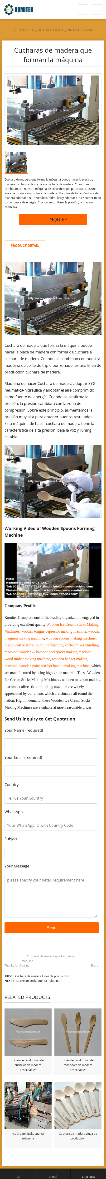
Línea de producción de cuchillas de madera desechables (28, 1065)
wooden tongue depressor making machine (53, 631)
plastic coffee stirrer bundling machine (34, 645)
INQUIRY (53, 219)
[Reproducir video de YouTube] (53, 570)
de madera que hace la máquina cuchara (53, 29)
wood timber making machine (27, 659)
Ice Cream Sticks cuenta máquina (37, 981)
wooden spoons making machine (71, 638)
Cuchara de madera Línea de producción (42, 976)
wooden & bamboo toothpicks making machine (55, 652)
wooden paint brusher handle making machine (54, 666)
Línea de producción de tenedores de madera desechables (78, 1065)
